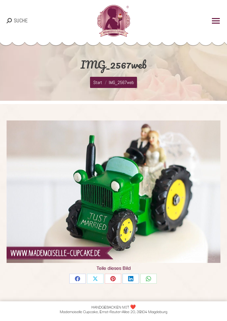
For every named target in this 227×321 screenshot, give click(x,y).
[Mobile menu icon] (215, 20)
